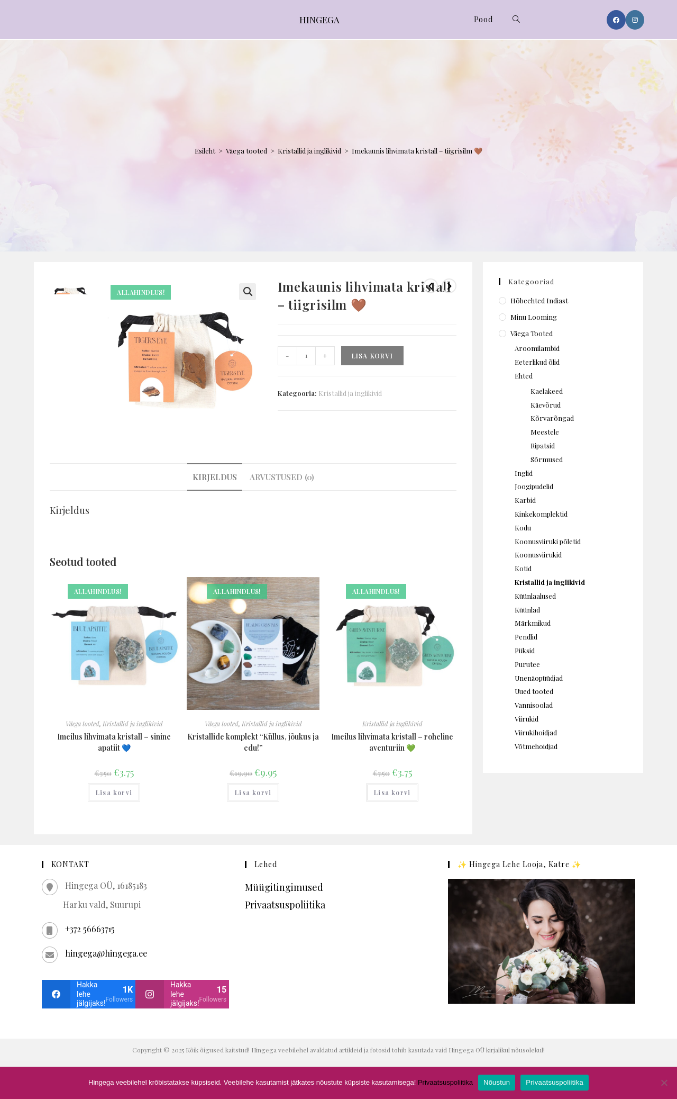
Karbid (525, 500)
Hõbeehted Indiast (539, 300)
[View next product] (449, 285)
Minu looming (533, 316)
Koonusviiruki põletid (548, 541)
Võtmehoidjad (536, 746)
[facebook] (88, 994)
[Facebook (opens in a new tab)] (616, 20)
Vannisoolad (534, 704)
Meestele (544, 431)
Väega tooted (246, 150)
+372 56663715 (90, 928)
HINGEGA (319, 19)
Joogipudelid (534, 486)
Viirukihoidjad (536, 732)
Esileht (205, 150)
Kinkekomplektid (541, 513)
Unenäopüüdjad (539, 677)
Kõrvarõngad (552, 417)
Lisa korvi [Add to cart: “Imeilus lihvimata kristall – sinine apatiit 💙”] (114, 792)
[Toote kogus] (306, 355)
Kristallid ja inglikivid (309, 150)
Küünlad (527, 609)
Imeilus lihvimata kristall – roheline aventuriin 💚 (392, 742)
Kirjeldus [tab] (215, 476)
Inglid (524, 473)
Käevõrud (545, 404)
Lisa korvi (372, 356)
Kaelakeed (546, 390)
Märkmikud (533, 622)
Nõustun (496, 1082)
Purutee (527, 664)
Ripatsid (542, 445)
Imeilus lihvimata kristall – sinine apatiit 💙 (114, 742)
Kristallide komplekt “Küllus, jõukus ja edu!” (253, 742)
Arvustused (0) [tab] (282, 476)
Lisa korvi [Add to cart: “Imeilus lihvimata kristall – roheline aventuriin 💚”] (392, 792)
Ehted (524, 375)
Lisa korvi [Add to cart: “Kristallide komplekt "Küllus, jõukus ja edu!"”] (253, 792)
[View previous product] (430, 285)
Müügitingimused (284, 887)
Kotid (523, 568)
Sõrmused (546, 459)
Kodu (523, 527)
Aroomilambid (537, 348)
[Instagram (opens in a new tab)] (635, 20)
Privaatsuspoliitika (285, 904)
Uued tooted (534, 691)
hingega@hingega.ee (106, 953)
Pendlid (526, 636)
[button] (247, 291)
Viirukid (526, 718)
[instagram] (182, 994)
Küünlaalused (535, 595)
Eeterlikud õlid (537, 361)
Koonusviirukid (538, 554)
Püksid (525, 650)
